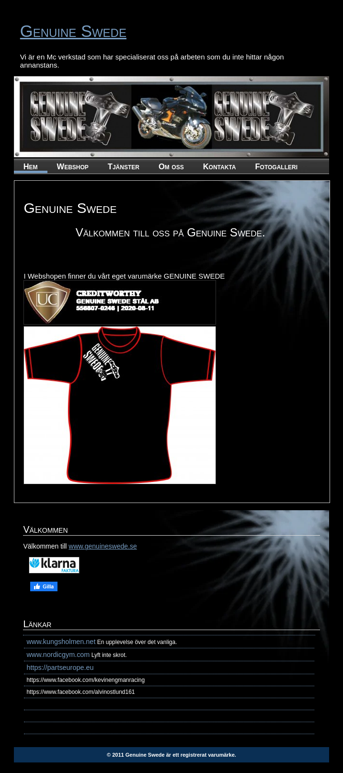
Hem (30, 166)
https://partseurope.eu (59, 667)
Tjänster (123, 166)
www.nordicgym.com (58, 654)
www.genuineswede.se (103, 546)
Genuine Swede (73, 31)
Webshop (73, 166)
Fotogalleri (276, 166)
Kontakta (219, 166)
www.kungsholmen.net (60, 641)
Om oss (171, 166)
